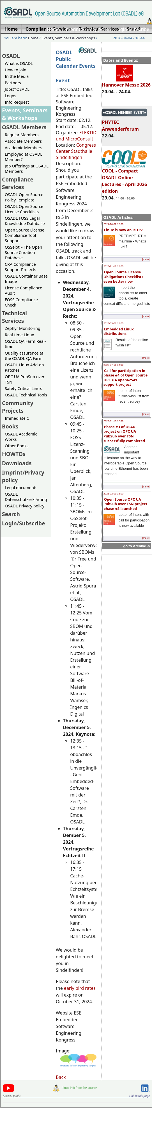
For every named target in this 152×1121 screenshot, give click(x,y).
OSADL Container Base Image (26, 278)
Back (61, 1077)
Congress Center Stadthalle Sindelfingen (76, 151)
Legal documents (21, 487)
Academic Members (23, 147)
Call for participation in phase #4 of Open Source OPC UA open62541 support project (125, 377)
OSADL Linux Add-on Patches (24, 367)
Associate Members (23, 141)
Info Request (17, 102)
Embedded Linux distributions (118, 331)
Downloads (17, 463)
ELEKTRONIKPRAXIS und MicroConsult (88, 136)
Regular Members (22, 134)
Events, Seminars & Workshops (68, 37)
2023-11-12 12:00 (113, 266)
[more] (145, 259)
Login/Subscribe (132, 29)
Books (10, 426)
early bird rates (80, 988)
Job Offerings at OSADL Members (27, 168)
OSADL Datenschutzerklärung (26, 496)
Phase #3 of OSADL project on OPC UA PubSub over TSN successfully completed (124, 433)
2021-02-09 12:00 (113, 493)
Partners (13, 82)
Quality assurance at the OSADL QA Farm (24, 355)
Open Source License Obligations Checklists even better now (123, 276)
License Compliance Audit (23, 290)
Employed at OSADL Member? (23, 156)
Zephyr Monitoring (22, 328)
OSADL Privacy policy (24, 506)
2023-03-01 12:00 (113, 323)
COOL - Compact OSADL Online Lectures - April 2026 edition (124, 178)
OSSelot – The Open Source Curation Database (23, 252)
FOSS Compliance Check (21, 302)
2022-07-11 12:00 (113, 365)
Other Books (16, 445)
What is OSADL (19, 63)
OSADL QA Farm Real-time (25, 344)
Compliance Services (17, 183)
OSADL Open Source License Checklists (24, 209)
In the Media (17, 76)
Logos (10, 95)
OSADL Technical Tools (26, 395)
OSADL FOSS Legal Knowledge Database (25, 220)
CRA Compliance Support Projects (20, 267)
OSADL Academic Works (21, 436)
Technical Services (14, 316)
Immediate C (17, 418)
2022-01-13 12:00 (113, 421)
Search (11, 514)
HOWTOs (14, 454)
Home (53, 29)
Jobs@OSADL (17, 89)
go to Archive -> (136, 546)
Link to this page (139, 1096)
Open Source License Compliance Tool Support (24, 235)
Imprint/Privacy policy (87, 29)
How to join (15, 69)
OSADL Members (24, 127)
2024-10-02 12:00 (113, 224)
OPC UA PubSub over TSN (25, 379)
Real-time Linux (19, 334)
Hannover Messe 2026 (126, 82)
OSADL (11, 56)
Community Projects (17, 406)
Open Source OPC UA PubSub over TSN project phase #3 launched (125, 504)
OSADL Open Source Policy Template (24, 197)
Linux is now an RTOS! (123, 229)
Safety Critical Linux (23, 388)
